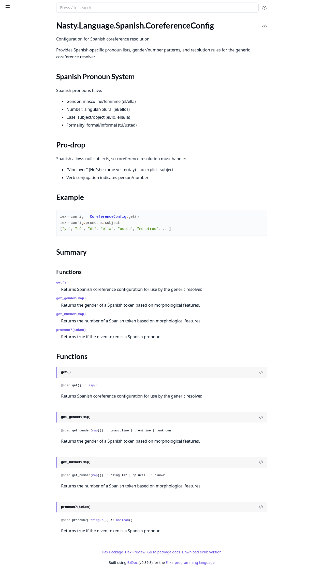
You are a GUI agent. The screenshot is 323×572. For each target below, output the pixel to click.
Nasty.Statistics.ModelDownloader (34, 568)
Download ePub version (240, 552)
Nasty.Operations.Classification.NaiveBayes (36, 333)
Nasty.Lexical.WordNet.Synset (30, 225)
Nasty (24, 6)
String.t (134, 520)
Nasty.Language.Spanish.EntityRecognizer (36, 84)
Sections (16, 49)
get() (99, 282)
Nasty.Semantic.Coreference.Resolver (36, 474)
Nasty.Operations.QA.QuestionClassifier (36, 361)
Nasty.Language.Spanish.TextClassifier (36, 159)
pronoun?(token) (109, 330)
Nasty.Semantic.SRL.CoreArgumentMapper (36, 516)
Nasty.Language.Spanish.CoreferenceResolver (36, 70)
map (129, 385)
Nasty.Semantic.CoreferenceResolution (36, 488)
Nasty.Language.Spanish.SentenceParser (36, 146)
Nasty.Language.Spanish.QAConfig (34, 118)
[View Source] (299, 372)
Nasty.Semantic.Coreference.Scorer (34, 481)
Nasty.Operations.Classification (31, 326)
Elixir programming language (228, 562)
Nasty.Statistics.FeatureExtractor (32, 561)
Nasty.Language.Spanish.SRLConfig (34, 132)
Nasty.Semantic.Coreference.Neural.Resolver (36, 447)
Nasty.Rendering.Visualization (30, 309)
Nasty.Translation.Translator (28, 270)
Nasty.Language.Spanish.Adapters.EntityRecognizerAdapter (36, 26)
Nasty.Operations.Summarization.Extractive (36, 381)
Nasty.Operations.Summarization (33, 367)
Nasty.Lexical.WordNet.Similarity (32, 211)
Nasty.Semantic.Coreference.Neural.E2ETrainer (36, 426)
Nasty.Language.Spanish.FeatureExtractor (36, 91)
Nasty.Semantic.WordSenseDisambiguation (36, 536)
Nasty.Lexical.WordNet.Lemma (30, 191)
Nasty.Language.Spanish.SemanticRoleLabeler (36, 139)
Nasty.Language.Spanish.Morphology (36, 98)
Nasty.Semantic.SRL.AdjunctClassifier (36, 509)
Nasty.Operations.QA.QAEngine (32, 354)
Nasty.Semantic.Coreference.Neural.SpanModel (36, 461)
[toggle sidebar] (69, 7)
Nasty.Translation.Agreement (29, 250)
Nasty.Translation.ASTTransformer (34, 243)
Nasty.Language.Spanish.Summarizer (35, 153)
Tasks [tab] (56, 22)
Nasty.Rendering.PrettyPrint (28, 295)
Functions (17, 61)
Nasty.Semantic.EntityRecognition (33, 495)
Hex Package (150, 552)
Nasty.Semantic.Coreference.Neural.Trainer (36, 468)
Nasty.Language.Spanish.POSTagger (35, 104)
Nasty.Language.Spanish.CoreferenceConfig (36, 40)
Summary (17, 55)
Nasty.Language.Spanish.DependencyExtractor (36, 77)
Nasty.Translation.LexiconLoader (32, 257)
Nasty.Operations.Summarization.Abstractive (36, 374)
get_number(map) (109, 314)
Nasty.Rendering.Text (22, 302)
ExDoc (170, 562)
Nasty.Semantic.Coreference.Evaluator (36, 406)
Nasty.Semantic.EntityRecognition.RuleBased (36, 502)
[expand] (71, 27)
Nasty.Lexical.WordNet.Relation (31, 204)
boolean (160, 520)
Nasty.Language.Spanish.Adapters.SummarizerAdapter (36, 33)
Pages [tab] (9, 22)
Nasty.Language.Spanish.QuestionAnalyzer (36, 125)
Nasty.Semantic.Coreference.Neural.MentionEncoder (36, 433)
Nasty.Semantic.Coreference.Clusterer (36, 399)
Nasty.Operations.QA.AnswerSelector (36, 340)
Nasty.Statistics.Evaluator (26, 554)
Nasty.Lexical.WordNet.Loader (30, 198)
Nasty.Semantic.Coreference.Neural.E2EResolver (36, 419)
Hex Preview (173, 552)
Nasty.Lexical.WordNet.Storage (31, 218)
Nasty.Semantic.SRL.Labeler (28, 523)
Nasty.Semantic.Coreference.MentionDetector (36, 413)
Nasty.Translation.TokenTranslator (33, 264)
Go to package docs (201, 552)
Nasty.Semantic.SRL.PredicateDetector (36, 529)
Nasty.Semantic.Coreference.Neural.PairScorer (36, 440)
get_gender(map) (109, 298)
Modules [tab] (30, 22)
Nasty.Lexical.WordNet (24, 184)
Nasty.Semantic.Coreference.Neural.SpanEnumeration (36, 454)
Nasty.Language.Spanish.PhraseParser (36, 111)
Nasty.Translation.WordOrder (29, 277)
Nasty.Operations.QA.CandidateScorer (36, 347)
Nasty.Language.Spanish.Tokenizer (33, 166)
